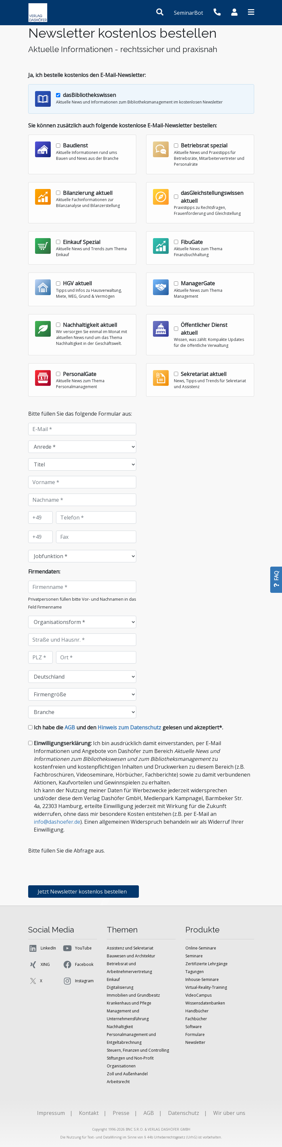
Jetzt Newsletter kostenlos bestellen (83, 891)
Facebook (78, 964)
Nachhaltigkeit (120, 1026)
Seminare (194, 956)
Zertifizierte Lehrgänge (206, 964)
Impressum (51, 1113)
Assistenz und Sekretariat (130, 948)
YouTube (77, 948)
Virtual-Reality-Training (206, 987)
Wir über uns (229, 1113)
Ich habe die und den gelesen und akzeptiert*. (128, 727)
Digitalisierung (120, 987)
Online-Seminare (200, 948)
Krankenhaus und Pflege (129, 1003)
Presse (121, 1113)
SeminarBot (188, 12)
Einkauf (113, 979)
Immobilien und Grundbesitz (133, 995)
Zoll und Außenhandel (127, 1074)
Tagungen (194, 971)
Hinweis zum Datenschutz (129, 727)
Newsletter (195, 1042)
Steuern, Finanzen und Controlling (138, 1050)
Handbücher (197, 1011)
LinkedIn (42, 948)
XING (39, 964)
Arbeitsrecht (118, 1081)
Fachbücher (196, 1019)
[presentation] (78, 867)
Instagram (78, 981)
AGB (70, 727)
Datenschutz (183, 1113)
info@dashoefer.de (57, 821)
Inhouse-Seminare (202, 979)
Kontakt (89, 1113)
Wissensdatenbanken (205, 1003)
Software (193, 1026)
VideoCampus (198, 995)
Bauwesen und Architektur (131, 956)
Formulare (195, 1034)
